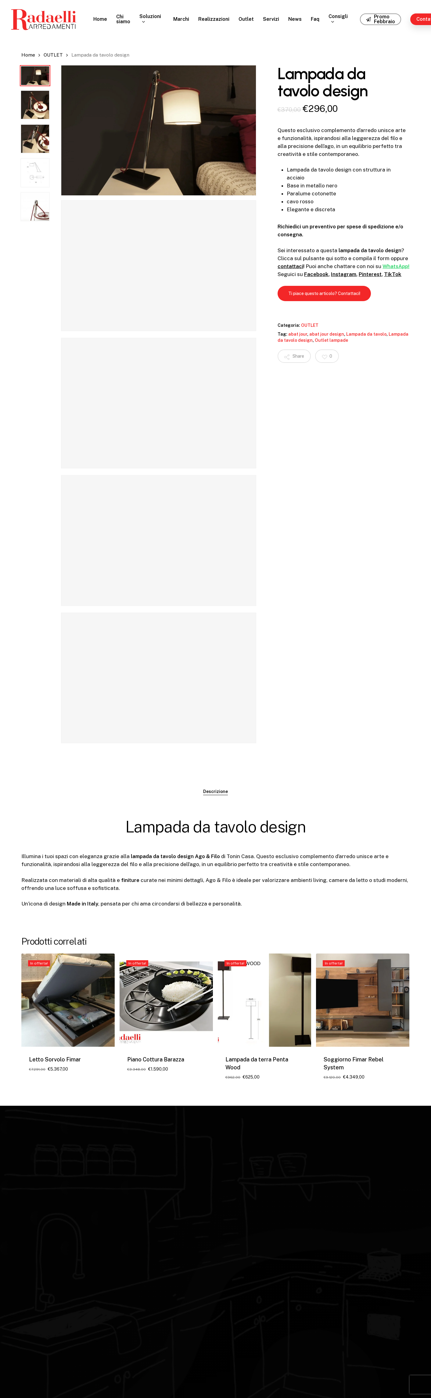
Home (28, 55)
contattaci (290, 266)
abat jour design (326, 334)
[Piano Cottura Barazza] (166, 1000)
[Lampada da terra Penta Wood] (264, 1000)
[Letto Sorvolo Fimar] (68, 1000)
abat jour (297, 334)
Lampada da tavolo (366, 334)
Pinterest (370, 274)
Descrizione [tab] (215, 791)
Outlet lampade (331, 340)
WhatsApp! (396, 266)
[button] (324, 293)
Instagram (343, 274)
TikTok (392, 274)
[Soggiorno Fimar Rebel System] (362, 1000)
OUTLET (53, 55)
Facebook (316, 274)
